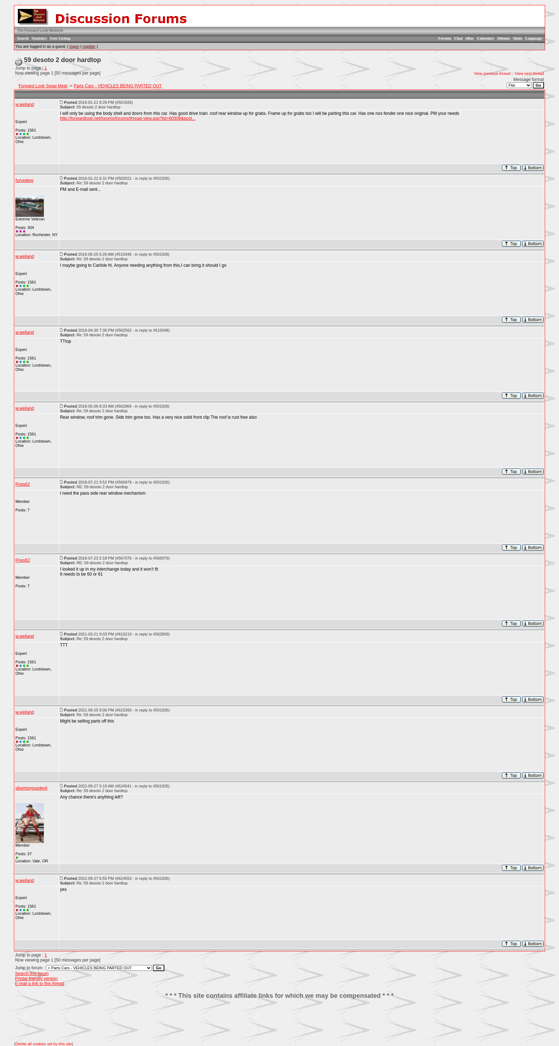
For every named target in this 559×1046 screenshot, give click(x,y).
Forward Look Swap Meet (43, 85)
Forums (444, 38)
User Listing (60, 38)
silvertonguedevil (31, 788)
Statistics (39, 38)
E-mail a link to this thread (39, 983)
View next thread (529, 73)
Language (533, 38)
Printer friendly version (36, 978)
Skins (517, 38)
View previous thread (492, 73)
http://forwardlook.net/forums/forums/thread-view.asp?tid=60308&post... (127, 118)
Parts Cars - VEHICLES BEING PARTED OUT (118, 85)
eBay (470, 38)
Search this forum (31, 973)
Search (23, 38)
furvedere (24, 180)
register (89, 46)
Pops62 (22, 484)
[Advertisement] (279, 1021)
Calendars (485, 38)
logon (74, 46)
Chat (458, 38)
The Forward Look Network (40, 30)
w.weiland (24, 104)
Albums (503, 38)
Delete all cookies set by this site (43, 1044)
